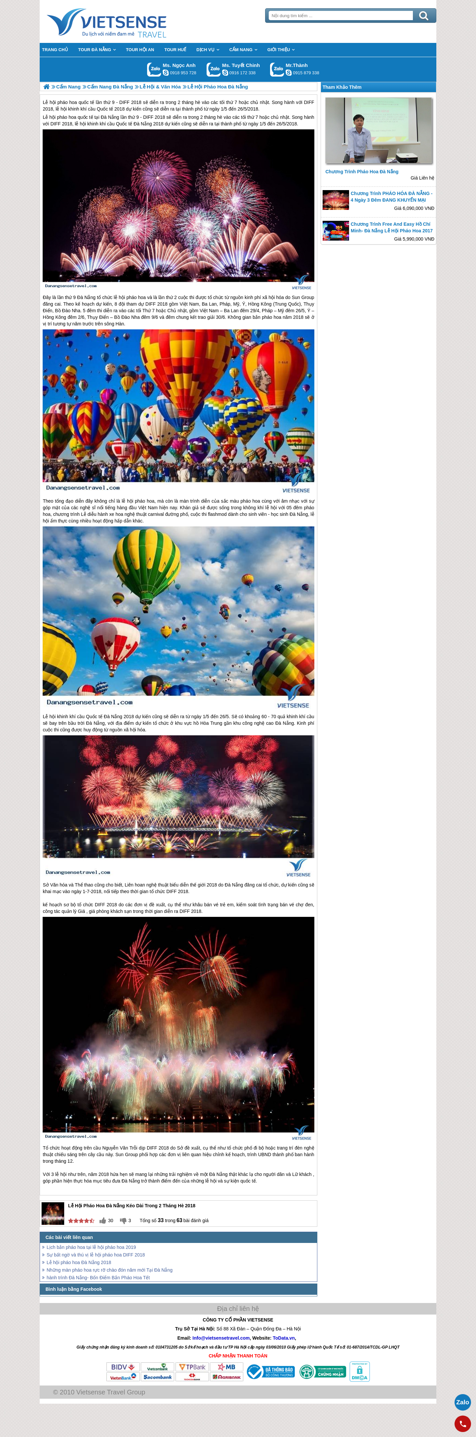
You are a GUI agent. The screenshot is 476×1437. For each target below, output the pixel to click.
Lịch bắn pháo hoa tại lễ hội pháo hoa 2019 (91, 1247)
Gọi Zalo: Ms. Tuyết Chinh (213, 69)
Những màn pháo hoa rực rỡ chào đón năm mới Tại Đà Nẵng (110, 1270)
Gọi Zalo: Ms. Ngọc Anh (154, 69)
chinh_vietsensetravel (225, 72)
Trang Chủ (123, 21)
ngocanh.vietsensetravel (165, 72)
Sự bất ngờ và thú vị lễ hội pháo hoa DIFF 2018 (96, 1254)
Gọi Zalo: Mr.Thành (277, 69)
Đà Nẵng (110, 117)
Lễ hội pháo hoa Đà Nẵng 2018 (79, 1262)
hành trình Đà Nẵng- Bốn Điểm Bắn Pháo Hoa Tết (98, 1277)
